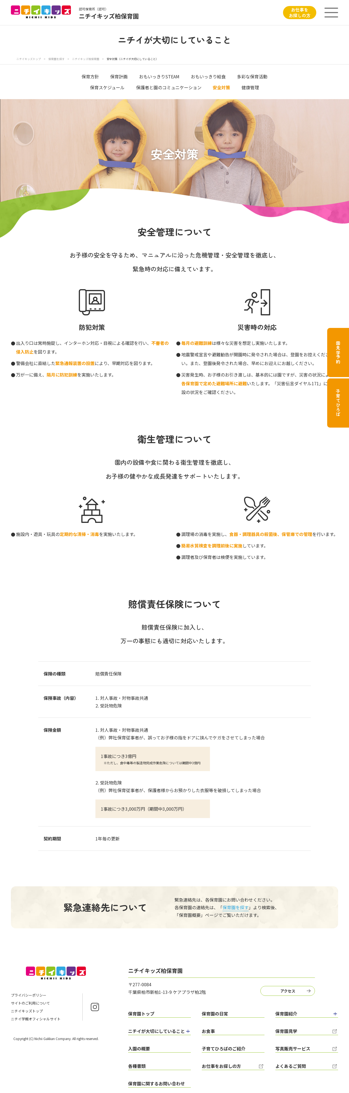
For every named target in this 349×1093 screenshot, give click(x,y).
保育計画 (119, 76)
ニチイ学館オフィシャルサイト (36, 1018)
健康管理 (250, 87)
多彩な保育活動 (252, 76)
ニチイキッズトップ (28, 59)
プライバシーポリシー (28, 995)
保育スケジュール (107, 87)
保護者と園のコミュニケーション (168, 87)
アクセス (287, 991)
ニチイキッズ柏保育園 (86, 59)
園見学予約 (338, 352)
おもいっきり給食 (208, 76)
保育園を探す (56, 59)
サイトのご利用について (30, 1003)
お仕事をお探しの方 (300, 12)
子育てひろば (338, 403)
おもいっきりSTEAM (159, 76)
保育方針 (90, 76)
